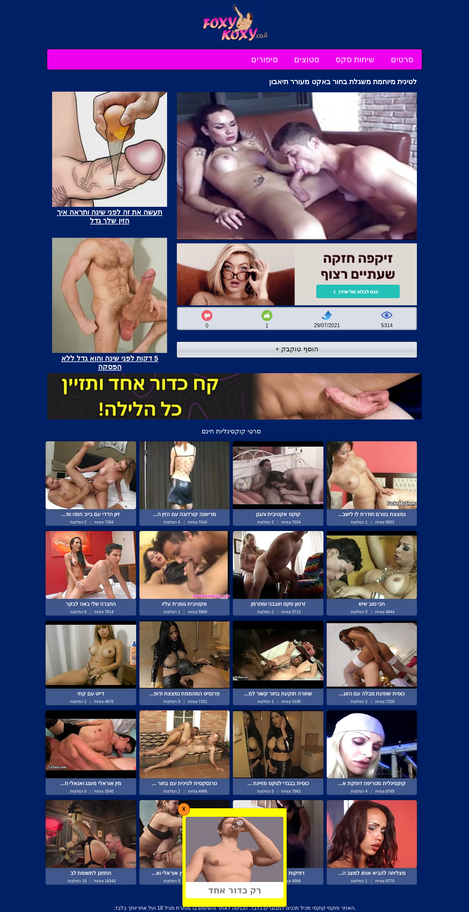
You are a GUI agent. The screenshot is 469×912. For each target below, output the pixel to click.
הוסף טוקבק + (297, 349)
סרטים (402, 59)
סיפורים (264, 59)
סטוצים (306, 59)
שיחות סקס (355, 59)
